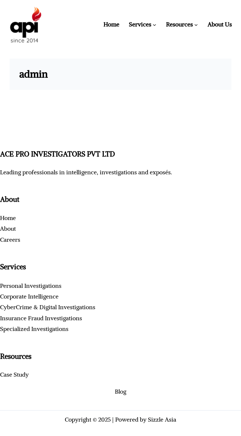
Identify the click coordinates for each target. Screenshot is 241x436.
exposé (159, 172)
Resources (179, 24)
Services (140, 24)
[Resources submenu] (196, 25)
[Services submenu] (154, 25)
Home (111, 24)
